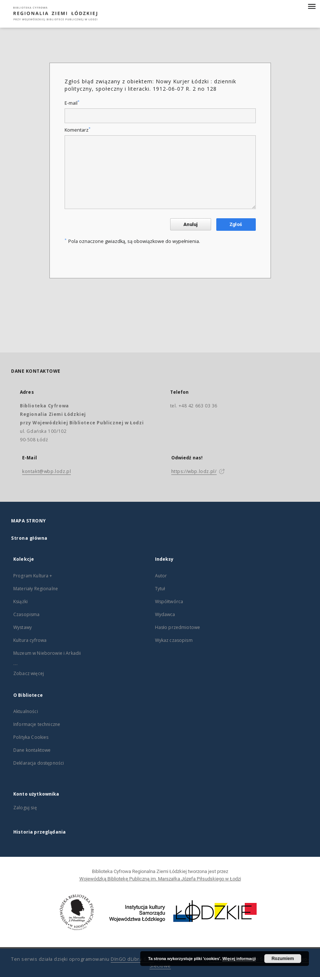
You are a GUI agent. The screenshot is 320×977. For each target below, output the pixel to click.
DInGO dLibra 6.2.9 (132, 959)
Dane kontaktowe (32, 750)
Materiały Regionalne (35, 588)
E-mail (72, 103)
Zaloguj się (25, 807)
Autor (161, 576)
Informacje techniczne (36, 724)
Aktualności (25, 711)
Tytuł (160, 588)
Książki (20, 601)
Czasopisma (26, 614)
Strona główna (29, 538)
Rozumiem (283, 958)
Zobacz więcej (28, 673)
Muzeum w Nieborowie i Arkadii (47, 653)
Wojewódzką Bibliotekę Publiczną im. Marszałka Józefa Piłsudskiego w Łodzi (160, 879)
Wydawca (165, 614)
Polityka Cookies (30, 737)
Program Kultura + (32, 576)
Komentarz (77, 130)
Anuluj (190, 224)
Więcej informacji (239, 958)
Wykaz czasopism (174, 640)
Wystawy (22, 627)
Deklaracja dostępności (38, 763)
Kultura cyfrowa (30, 640)
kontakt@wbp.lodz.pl (46, 471)
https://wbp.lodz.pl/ (194, 471)
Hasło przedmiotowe (177, 627)
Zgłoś (236, 224)
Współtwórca (169, 601)
